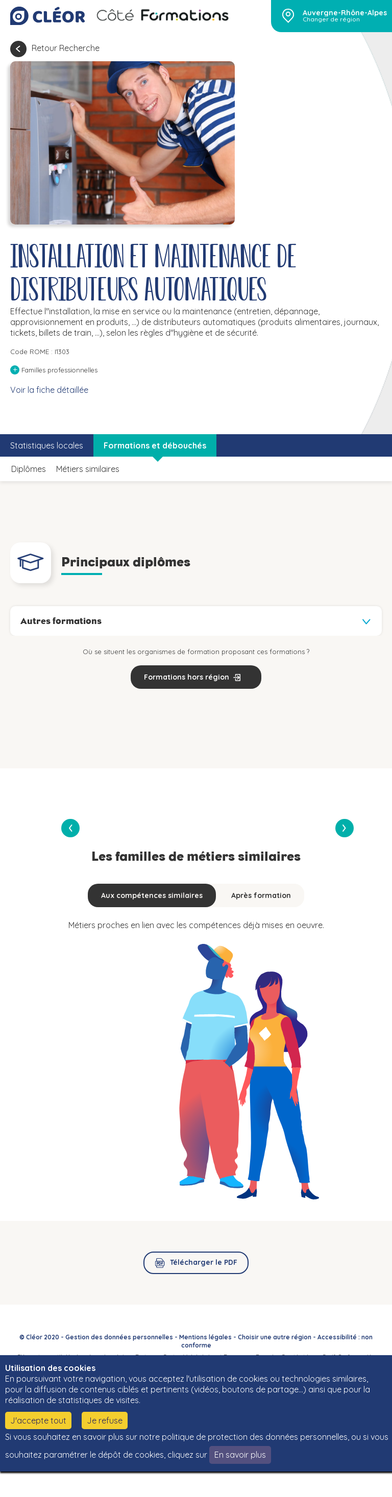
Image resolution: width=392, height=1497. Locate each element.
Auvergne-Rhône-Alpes (345, 12)
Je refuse (104, 1420)
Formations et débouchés (155, 445)
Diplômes (28, 469)
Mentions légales (205, 1337)
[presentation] (344, 828)
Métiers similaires (87, 469)
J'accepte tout (38, 1420)
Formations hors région (186, 677)
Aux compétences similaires (152, 895)
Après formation (261, 895)
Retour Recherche (66, 48)
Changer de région (331, 19)
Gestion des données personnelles (119, 1337)
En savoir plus (240, 1455)
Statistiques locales (46, 445)
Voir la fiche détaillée (49, 390)
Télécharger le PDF (203, 1262)
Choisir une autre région (274, 1337)
